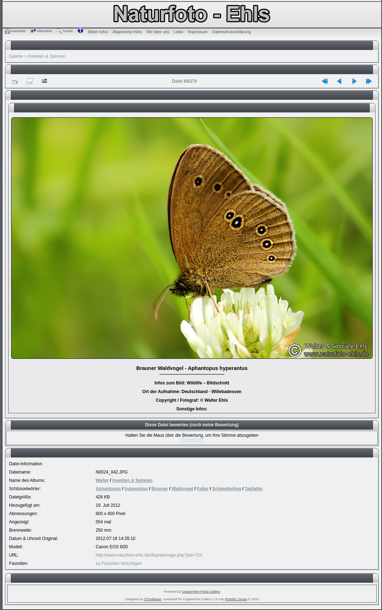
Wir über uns (158, 32)
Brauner (160, 488)
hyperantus (136, 488)
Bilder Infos (98, 32)
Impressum (197, 32)
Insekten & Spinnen (46, 56)
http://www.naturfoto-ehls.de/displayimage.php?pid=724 (149, 555)
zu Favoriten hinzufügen (119, 563)
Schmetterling (226, 488)
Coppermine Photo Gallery (201, 591)
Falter (203, 488)
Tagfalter (254, 488)
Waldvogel (182, 488)
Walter (102, 480)
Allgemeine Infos (127, 32)
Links (178, 32)
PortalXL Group (236, 599)
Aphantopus (108, 488)
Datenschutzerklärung (231, 32)
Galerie (16, 56)
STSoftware (152, 599)
